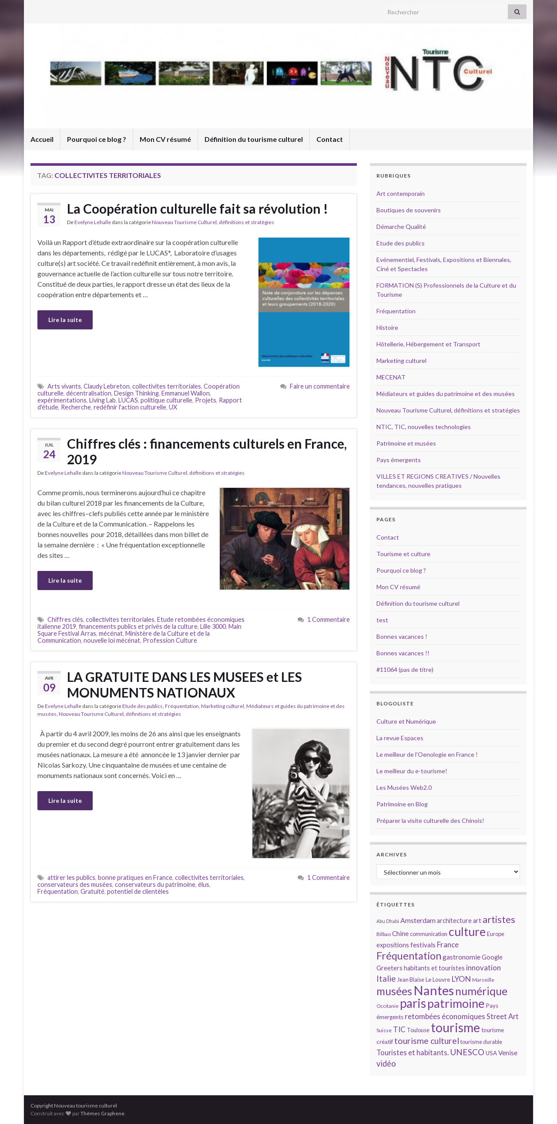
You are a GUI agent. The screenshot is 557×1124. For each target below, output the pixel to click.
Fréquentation (182, 706)
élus (203, 884)
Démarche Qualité (401, 226)
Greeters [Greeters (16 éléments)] (389, 968)
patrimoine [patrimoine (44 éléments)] (456, 1003)
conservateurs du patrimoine (155, 884)
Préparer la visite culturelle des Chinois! (430, 820)
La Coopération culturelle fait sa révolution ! (197, 208)
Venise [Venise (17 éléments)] (507, 1053)
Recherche (76, 407)
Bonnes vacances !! (402, 653)
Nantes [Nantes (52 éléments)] (433, 990)
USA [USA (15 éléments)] (491, 1053)
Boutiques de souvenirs (408, 210)
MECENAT (391, 377)
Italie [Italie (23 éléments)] (386, 978)
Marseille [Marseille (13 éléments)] (483, 979)
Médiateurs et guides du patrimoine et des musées (445, 393)
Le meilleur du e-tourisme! (411, 771)
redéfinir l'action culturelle (130, 407)
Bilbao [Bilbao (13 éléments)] (383, 934)
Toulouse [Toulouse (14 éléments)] (418, 1030)
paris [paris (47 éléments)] (413, 1003)
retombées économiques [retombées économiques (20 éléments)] (445, 1016)
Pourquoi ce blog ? (96, 139)
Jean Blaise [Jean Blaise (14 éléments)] (410, 979)
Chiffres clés (65, 619)
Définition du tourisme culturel (254, 139)
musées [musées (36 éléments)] (394, 991)
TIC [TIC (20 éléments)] (399, 1029)
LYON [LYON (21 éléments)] (461, 978)
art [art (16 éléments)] (477, 920)
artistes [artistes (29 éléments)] (499, 919)
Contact (329, 139)
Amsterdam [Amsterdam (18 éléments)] (418, 920)
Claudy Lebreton (107, 386)
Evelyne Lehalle (92, 222)
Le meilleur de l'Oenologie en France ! (427, 754)
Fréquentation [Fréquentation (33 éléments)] (408, 956)
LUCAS (128, 400)
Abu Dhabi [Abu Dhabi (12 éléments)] (387, 921)
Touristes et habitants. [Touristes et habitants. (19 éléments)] (412, 1052)
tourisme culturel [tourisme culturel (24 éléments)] (426, 1041)
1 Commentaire (328, 619)
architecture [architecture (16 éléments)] (454, 920)
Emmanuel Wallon (185, 393)
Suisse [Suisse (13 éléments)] (384, 1030)
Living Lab (102, 400)
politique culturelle (166, 400)
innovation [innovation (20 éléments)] (483, 967)
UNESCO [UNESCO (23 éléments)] (467, 1052)
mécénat (111, 633)
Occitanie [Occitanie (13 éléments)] (387, 1006)
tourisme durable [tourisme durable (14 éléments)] (481, 1041)
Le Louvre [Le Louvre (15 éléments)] (438, 979)
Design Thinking (136, 393)
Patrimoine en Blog (402, 804)
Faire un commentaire (320, 386)
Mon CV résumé (165, 139)
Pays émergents (398, 459)
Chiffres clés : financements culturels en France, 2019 (207, 451)
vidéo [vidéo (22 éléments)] (386, 1063)
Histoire (387, 327)
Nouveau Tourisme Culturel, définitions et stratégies (213, 222)
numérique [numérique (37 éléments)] (481, 990)
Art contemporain (400, 193)
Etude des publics (142, 706)
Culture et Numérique (406, 721)
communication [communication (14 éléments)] (428, 933)
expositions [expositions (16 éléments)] (392, 945)
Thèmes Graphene (102, 1113)
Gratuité (92, 891)
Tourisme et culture (403, 553)
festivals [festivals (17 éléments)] (423, 945)
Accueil (42, 139)
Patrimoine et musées (406, 443)
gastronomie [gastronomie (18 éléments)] (461, 957)
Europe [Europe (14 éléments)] (495, 933)
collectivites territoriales (166, 386)
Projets (205, 400)
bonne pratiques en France (135, 877)
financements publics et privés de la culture (138, 626)
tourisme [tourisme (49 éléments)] (455, 1027)
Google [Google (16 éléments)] (492, 957)
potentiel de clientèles (138, 891)
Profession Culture (170, 640)
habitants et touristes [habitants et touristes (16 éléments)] (434, 968)
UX (173, 407)
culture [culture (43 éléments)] (467, 931)
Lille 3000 (213, 626)
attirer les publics (71, 877)
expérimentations (62, 400)
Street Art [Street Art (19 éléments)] (503, 1016)
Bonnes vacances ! (401, 636)
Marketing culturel (222, 706)
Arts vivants (64, 386)
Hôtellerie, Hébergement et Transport (428, 344)
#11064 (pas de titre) (404, 669)
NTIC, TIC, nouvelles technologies (423, 426)
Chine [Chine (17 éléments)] (400, 933)
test (382, 620)
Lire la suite (65, 319)
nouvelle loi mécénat (112, 640)
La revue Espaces (399, 738)
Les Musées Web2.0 (404, 787)
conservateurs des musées (74, 884)
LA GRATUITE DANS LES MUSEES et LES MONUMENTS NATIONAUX (184, 684)
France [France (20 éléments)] (448, 944)
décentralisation (88, 393)
